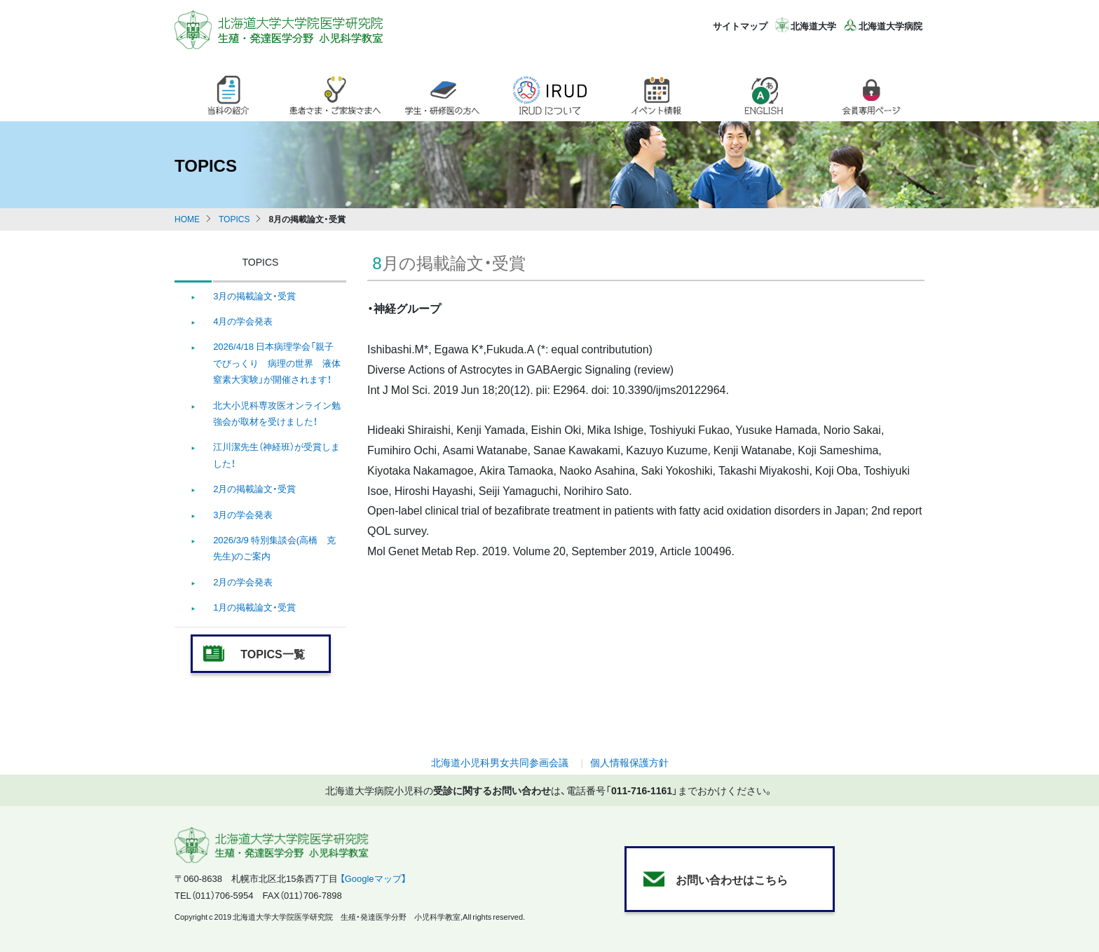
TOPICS (234, 218)
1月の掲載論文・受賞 (254, 606)
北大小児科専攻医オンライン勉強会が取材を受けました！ (277, 413)
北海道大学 (813, 25)
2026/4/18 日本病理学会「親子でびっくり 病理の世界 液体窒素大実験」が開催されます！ (277, 362)
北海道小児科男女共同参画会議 (499, 762)
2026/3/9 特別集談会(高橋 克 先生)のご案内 (274, 547)
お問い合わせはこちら (732, 879)
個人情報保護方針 (629, 762)
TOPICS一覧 (272, 653)
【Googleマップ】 (373, 878)
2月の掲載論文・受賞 (254, 488)
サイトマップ (740, 25)
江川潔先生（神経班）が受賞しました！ (276, 454)
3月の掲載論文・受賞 (254, 295)
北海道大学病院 (890, 25)
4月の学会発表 (243, 320)
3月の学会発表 (243, 514)
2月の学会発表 (243, 581)
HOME (187, 218)
